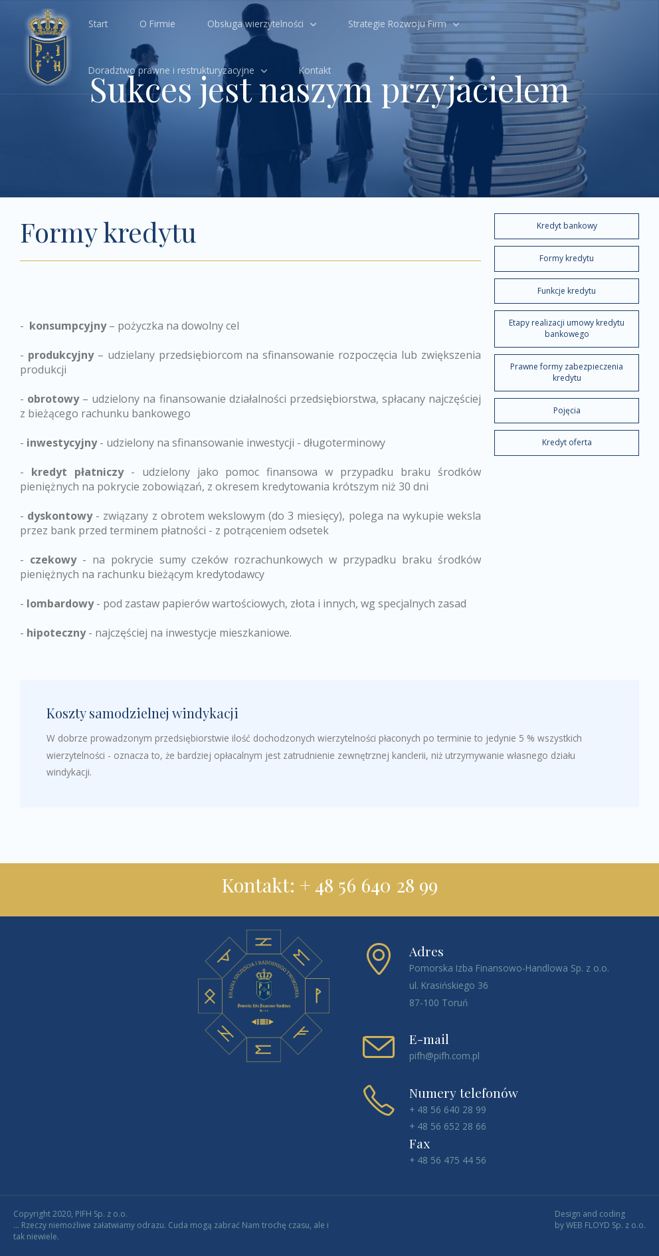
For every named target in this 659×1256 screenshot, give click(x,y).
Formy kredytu (566, 258)
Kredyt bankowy (567, 225)
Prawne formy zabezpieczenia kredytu (566, 372)
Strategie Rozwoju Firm (397, 23)
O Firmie (157, 23)
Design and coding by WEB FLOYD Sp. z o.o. (600, 1220)
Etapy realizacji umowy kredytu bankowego (566, 328)
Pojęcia (567, 410)
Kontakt (315, 70)
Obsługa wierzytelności (255, 23)
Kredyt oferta (567, 442)
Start (98, 23)
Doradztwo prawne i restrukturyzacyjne (171, 70)
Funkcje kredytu (566, 290)
